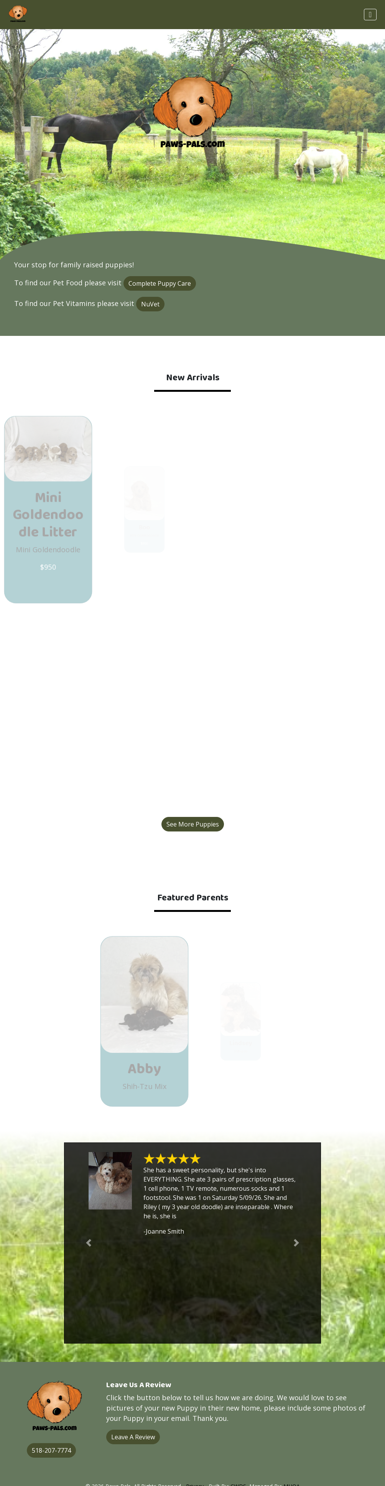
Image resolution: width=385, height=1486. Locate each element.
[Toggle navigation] (370, 14)
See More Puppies (192, 824)
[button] (88, 1243)
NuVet (150, 304)
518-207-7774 (51, 1450)
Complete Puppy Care (159, 283)
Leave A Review (133, 1437)
